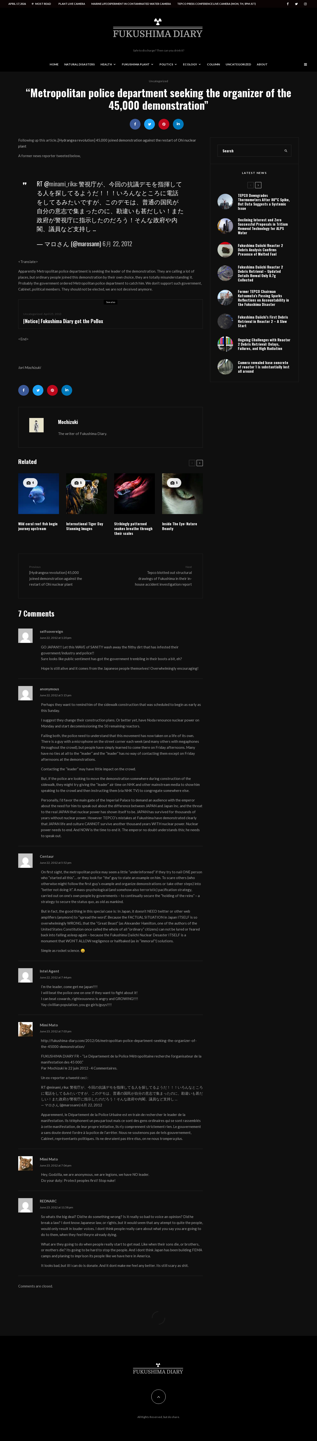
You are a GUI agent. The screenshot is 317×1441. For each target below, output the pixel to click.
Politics (166, 64)
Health (106, 64)
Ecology (190, 64)
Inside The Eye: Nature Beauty (179, 526)
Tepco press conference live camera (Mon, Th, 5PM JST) (216, 3)
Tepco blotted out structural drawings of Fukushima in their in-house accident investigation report (162, 575)
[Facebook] (288, 4)
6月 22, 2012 (117, 243)
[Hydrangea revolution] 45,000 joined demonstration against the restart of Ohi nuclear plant (58, 575)
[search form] (249, 150)
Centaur (47, 856)
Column (213, 64)
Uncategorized (238, 64)
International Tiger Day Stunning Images (84, 526)
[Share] (135, 124)
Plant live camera (72, 3)
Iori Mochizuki (29, 367)
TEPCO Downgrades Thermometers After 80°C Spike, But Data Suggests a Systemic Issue (264, 201)
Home (54, 64)
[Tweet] (149, 124)
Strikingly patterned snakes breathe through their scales (133, 528)
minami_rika (62, 183)
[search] (286, 150)
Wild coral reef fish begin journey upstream (38, 526)
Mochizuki (68, 421)
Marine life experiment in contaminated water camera (131, 3)
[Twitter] (296, 4)
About (262, 64)
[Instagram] (305, 4)
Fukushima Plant (136, 64)
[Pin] (163, 124)
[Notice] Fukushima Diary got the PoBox (63, 321)
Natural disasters (79, 64)
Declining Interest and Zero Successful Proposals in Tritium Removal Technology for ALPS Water (263, 227)
